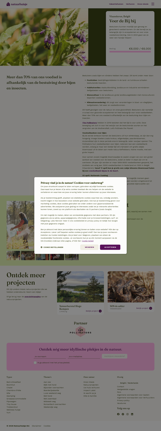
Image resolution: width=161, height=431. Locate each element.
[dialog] (80, 215)
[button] (52, 247)
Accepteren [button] (110, 247)
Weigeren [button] (89, 247)
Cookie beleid (87, 241)
